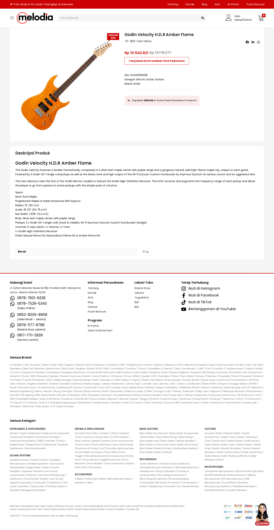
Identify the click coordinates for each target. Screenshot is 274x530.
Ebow (25, 376)
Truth (146, 402)
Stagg (143, 399)
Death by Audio (159, 372)
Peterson (188, 391)
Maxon (206, 387)
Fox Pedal (15, 380)
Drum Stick (111, 452)
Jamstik (146, 383)
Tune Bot (157, 402)
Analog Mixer (17, 467)
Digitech (184, 372)
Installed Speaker (38, 463)
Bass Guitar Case (151, 437)
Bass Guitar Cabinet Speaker (178, 440)
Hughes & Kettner (38, 383)
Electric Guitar (145, 79)
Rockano (107, 395)
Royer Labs (176, 395)
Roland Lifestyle (152, 395)
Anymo (148, 364)
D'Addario (39, 372)
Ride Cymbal (82, 440)
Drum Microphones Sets (120, 448)
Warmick (28, 406)
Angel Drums (134, 364)
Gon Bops (156, 380)
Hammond (224, 380)
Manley (150, 387)
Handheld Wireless (244, 486)
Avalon (240, 364)
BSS (107, 368)
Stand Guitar (244, 444)
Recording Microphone (153, 478)
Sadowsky (201, 395)
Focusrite (246, 376)
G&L (49, 380)
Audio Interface (149, 463)
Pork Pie (14, 395)
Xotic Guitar (42, 406)
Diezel (173, 372)
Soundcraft (81, 399)
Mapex (160, 387)
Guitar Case (228, 437)
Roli (165, 395)
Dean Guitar (141, 372)
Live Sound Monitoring (51, 475)
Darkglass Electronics (74, 372)
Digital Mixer (34, 467)
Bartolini (39, 368)
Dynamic (15, 376)
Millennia (257, 387)
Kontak (190, 4)
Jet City (163, 383)
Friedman (39, 380)
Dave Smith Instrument (102, 372)
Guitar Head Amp (252, 452)
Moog (57, 391)
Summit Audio (169, 399)
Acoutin (35, 364)
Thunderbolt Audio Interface (156, 467)
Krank (13, 387)
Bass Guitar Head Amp (184, 444)
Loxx (101, 387)
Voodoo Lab (249, 402)
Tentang (172, 4)
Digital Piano (17, 444)
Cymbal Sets (101, 437)
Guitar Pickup (234, 440)
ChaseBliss (154, 368)
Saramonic (229, 395)
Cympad (26, 372)
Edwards (42, 376)
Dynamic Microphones (249, 471)
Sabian (189, 395)
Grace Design (172, 380)
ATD (180, 364)
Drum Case (82, 444)
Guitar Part (219, 440)
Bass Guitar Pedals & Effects (156, 452)
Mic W (246, 387)
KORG (253, 383)
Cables (79, 478)
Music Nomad (93, 391)
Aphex (158, 364)
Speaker (24, 486)
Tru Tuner (136, 402)
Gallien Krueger (62, 380)
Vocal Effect (229, 482)
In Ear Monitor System (36, 478)
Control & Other (39, 460)
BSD (136, 307)
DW (245, 372)
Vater (205, 402)
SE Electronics (246, 395)
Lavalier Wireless (237, 490)
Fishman (211, 376)
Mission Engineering (21, 391)
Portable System (56, 486)
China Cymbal (119, 433)
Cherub (167, 368)
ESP (155, 376)
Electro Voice (91, 376)
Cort (207, 368)
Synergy (215, 399)
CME (200, 368)
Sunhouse (185, 399)
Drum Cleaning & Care (105, 444)
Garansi (92, 307)
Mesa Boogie (232, 387)
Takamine (228, 399)
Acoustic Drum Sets (86, 433)
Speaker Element (33, 471)
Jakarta (139, 293)
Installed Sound (19, 460)
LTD (108, 387)
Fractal (27, 380)
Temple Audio (100, 402)
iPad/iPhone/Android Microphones (225, 475)
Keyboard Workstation (23, 440)
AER (61, 364)
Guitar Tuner (228, 444)
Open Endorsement (100, 330)
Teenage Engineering (62, 402)
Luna (125, 387)
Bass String (185, 437)
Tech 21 (43, 402)
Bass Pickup (170, 437)
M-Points (233, 4)
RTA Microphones (232, 478)
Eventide (164, 376)
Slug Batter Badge (26, 399)
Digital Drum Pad (110, 459)
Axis (248, 364)
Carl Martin (117, 368)
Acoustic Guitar (213, 433)
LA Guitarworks (46, 387)
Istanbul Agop (92, 383)
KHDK (213, 383)
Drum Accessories (122, 440)
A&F (26, 364)
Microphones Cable (119, 478)
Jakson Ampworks (113, 383)
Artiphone (170, 364)
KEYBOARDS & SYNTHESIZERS (27, 429)
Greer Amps (209, 380)
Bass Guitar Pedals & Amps (155, 448)
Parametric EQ (171, 486)
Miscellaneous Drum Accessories (104, 456)
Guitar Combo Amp (228, 452)
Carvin (142, 368)
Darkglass (53, 372)
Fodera (258, 376)
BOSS (99, 368)
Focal (235, 376)
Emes (128, 376)
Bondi (90, 368)
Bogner (80, 368)
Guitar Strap (251, 440)
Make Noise (137, 387)
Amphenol (99, 364)
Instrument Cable (95, 478)
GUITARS (210, 429)
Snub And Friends (50, 399)
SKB (12, 399)
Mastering (155, 486)
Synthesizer (49, 444)
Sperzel (123, 399)
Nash (106, 391)
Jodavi (180, 383)
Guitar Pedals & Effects (234, 456)
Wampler (15, 406)
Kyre (33, 387)
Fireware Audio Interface (174, 463)
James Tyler (133, 383)
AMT (122, 364)
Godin (136, 84)
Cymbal (104, 433)
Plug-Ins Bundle (165, 471)
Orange (158, 391)
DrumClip (222, 372)
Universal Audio (191, 402)
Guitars (159, 79)
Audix (212, 364)
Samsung (215, 395)
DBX (119, 372)
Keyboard (34, 433)
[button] (261, 18)
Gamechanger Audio (86, 380)
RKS (85, 395)
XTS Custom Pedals (62, 406)
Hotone (21, 383)
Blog (204, 4)
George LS (107, 380)
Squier (134, 399)
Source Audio (98, 399)
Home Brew (239, 380)
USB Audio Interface (186, 467)
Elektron (105, 376)
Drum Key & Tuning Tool (90, 448)
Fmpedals (224, 376)
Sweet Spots (201, 399)
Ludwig (116, 387)
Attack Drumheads (195, 364)
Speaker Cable (84, 482)
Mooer (48, 391)
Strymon (154, 399)
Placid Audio (254, 391)
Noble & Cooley (134, 391)
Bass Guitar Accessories (154, 433)
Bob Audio (68, 368)
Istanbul (77, 383)
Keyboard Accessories (56, 433)
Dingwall (196, 372)
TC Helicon (16, 402)
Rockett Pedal (122, 395)
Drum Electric (91, 459)
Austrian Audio (225, 364)
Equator (146, 376)
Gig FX (136, 380)
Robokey (94, 395)
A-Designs (16, 364)
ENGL (136, 376)
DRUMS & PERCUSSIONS (89, 429)
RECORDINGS (148, 459)
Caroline (131, 368)
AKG (88, 364)
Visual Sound (232, 402)
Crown (15, 372)
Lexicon (78, 387)
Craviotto (218, 368)
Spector (112, 399)
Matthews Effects (190, 387)
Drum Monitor (95, 463)
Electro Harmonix (71, 376)
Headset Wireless (215, 490)
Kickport (223, 383)
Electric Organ (18, 433)
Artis (217, 4)
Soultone (67, 399)
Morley (78, 391)
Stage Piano (33, 444)
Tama (239, 399)
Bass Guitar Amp (149, 440)
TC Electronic (252, 399)
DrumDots (235, 372)
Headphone (147, 471)
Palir (168, 391)
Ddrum (128, 372)
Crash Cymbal (83, 437)
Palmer (177, 391)
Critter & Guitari (254, 368)
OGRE (148, 391)
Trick (126, 402)
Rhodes (62, 395)
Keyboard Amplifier (22, 437)
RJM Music (75, 395)
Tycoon (168, 402)
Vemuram (216, 402)
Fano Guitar (187, 376)
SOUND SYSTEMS (20, 455)
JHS (172, 383)
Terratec (116, 402)
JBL (155, 383)
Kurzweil (23, 387)
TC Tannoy (31, 402)
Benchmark (53, 368)
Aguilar (69, 364)
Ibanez (54, 383)
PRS (38, 395)
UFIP (177, 402)
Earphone (15, 478)
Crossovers (40, 482)
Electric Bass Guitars (185, 448)
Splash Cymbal (101, 440)
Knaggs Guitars (239, 383)
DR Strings (209, 372)
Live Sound (56, 463)
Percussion (95, 467)
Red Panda (48, 395)
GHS (117, 380)
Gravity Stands (191, 380)
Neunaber (117, 391)
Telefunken (83, 402)
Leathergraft (64, 387)
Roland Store (142, 288)
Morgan (67, 391)
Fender (200, 376)
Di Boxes (31, 475)
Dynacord (255, 372)
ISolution (65, 383)
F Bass (174, 376)
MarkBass (172, 387)
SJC (258, 395)
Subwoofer (37, 486)
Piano (61, 440)
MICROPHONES (214, 467)
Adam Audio (49, 364)
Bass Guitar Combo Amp (154, 444)
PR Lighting (27, 395)
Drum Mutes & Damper (89, 452)
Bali (136, 302)
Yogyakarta (141, 297)
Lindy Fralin (91, 387)
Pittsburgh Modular (233, 391)
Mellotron (217, 387)
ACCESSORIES (83, 474)
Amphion (112, 364)
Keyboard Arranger (47, 437)
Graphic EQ (55, 482)
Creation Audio (234, 368)
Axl (254, 364)
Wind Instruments (36, 448)
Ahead (80, 364)
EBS (33, 376)
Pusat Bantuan (255, 4)
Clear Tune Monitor (185, 368)
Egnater (54, 376)
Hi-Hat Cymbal (119, 437)
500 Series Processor (167, 482)
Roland (137, 395)
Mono (38, 391)
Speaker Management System (28, 490)
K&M (205, 383)
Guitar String (212, 444)
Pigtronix (215, 391)
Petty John (202, 391)
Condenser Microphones (219, 471)
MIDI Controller (46, 440)
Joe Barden (193, 383)
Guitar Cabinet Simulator (226, 448)
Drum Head (126, 444)
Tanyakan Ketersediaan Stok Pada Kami (157, 61)
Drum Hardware (114, 463)
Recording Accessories (171, 475)
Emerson (117, 376)
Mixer (46, 467)
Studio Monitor (190, 486)
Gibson (126, 380)
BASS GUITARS (149, 429)
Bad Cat (28, 368)
